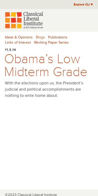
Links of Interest (18, 42)
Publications (57, 37)
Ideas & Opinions (19, 37)
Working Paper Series (51, 42)
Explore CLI (83, 4)
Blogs (40, 37)
